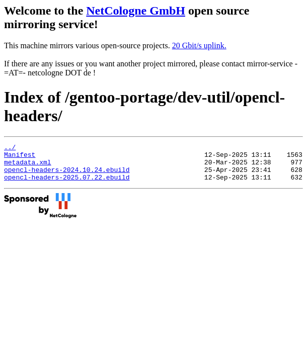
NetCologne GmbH (135, 10)
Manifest (19, 157)
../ (10, 148)
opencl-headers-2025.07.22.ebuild (67, 184)
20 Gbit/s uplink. (199, 45)
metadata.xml (27, 166)
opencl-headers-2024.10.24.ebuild (67, 175)
